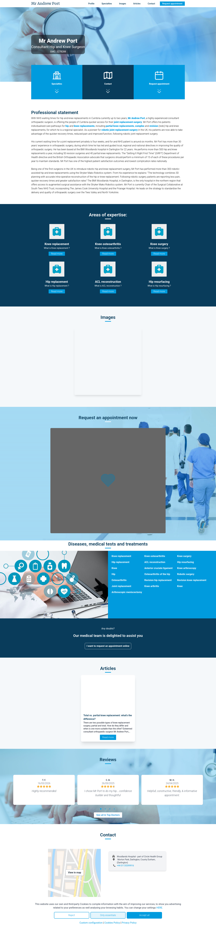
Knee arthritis (151, 586)
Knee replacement (121, 556)
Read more (56, 253)
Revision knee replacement (191, 580)
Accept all (144, 915)
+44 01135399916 (125, 865)
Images (122, 3)
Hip (113, 574)
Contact (151, 3)
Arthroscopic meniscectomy (127, 592)
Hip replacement (120, 562)
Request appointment (172, 3)
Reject (71, 915)
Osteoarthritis (119, 580)
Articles (136, 3)
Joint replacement (121, 586)
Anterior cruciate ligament (158, 568)
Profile (91, 3)
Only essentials (108, 915)
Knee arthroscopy (186, 568)
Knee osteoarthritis (154, 556)
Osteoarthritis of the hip (157, 574)
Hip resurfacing (185, 562)
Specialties (107, 3)
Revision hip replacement (158, 580)
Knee (114, 568)
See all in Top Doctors (108, 815)
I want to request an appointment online (108, 646)
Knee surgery (184, 556)
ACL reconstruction (154, 562)
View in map (74, 872)
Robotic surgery (185, 574)
